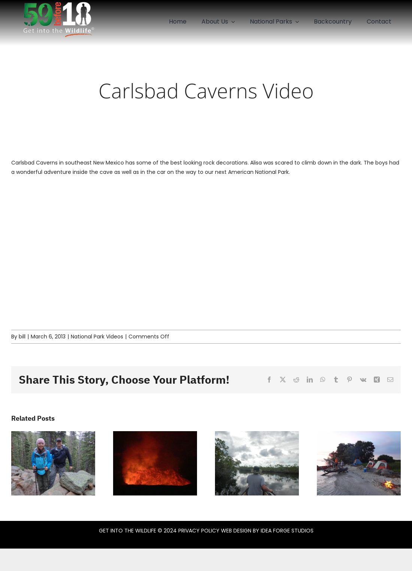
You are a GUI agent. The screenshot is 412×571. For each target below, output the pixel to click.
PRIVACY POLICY (198, 530)
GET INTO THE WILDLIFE (127, 530)
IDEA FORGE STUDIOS (287, 530)
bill (22, 336)
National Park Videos (97, 336)
